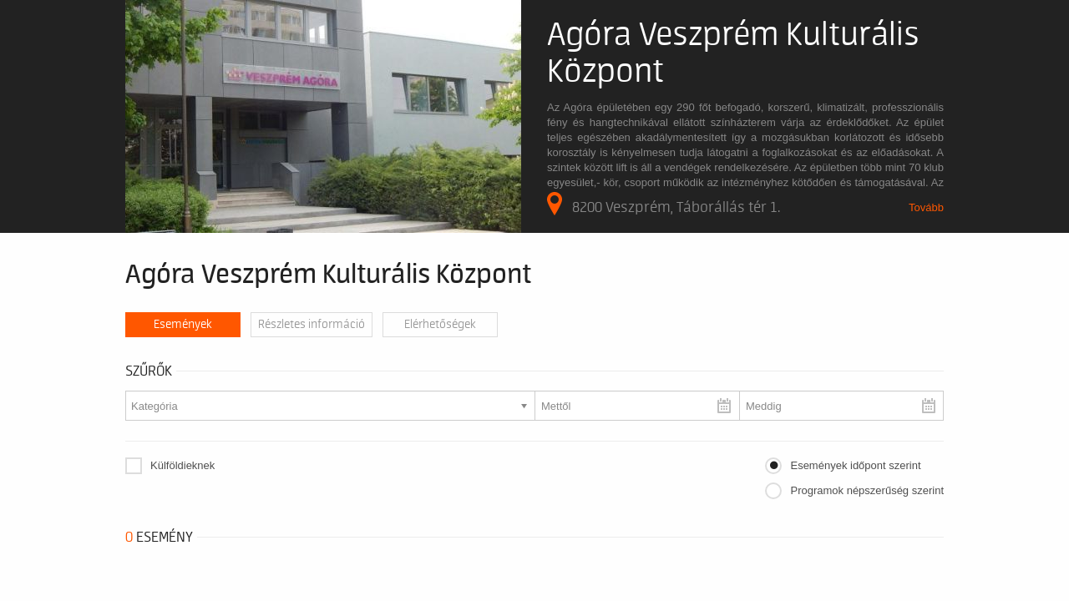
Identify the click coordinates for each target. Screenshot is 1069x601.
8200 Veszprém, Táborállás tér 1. (663, 203)
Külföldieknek (182, 465)
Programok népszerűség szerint (867, 490)
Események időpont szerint (855, 465)
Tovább (926, 207)
